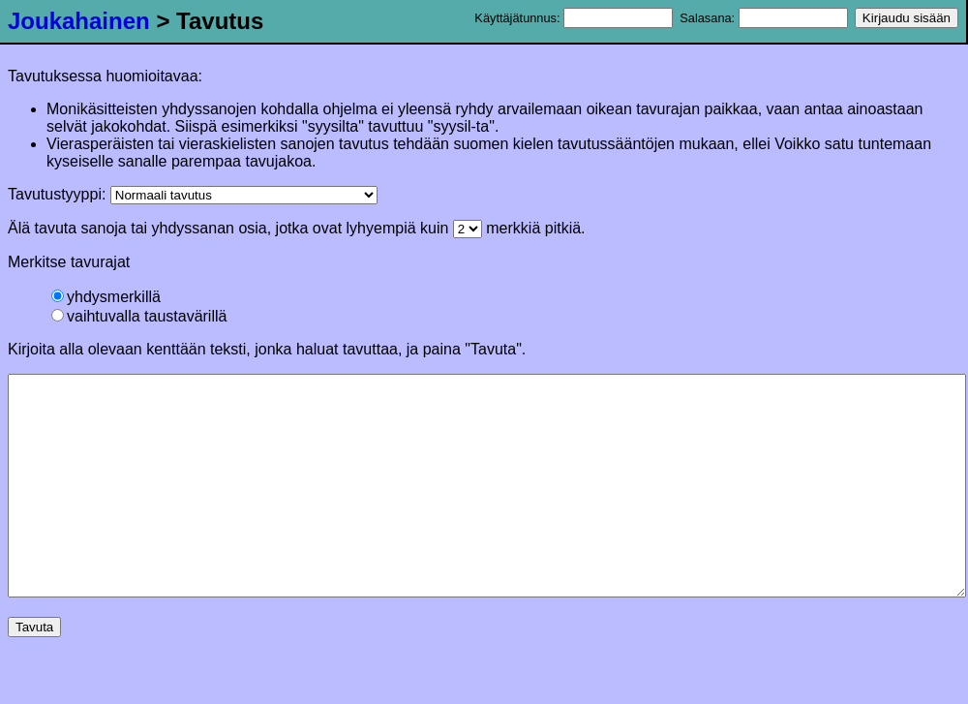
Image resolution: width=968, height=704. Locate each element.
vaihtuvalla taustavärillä (139, 316)
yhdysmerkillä (106, 297)
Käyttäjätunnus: (573, 18)
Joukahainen (79, 21)
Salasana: (763, 18)
